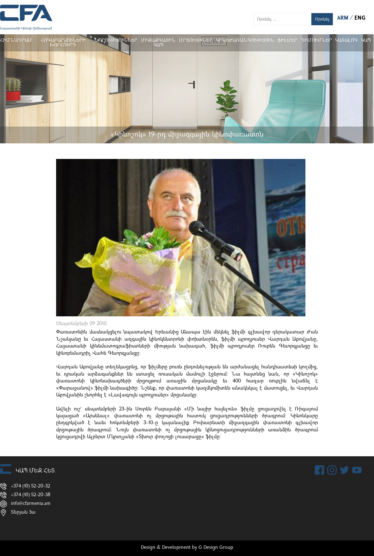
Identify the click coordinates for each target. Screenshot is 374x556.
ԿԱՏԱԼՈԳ (346, 40)
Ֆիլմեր (287, 40)
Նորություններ (115, 40)
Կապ (366, 40)
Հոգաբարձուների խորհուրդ (63, 43)
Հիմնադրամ (16, 40)
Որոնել (322, 19)
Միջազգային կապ (158, 43)
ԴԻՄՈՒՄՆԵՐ (316, 40)
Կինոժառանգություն (245, 40)
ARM (343, 18)
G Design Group (216, 547)
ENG (360, 18)
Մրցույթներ (196, 40)
